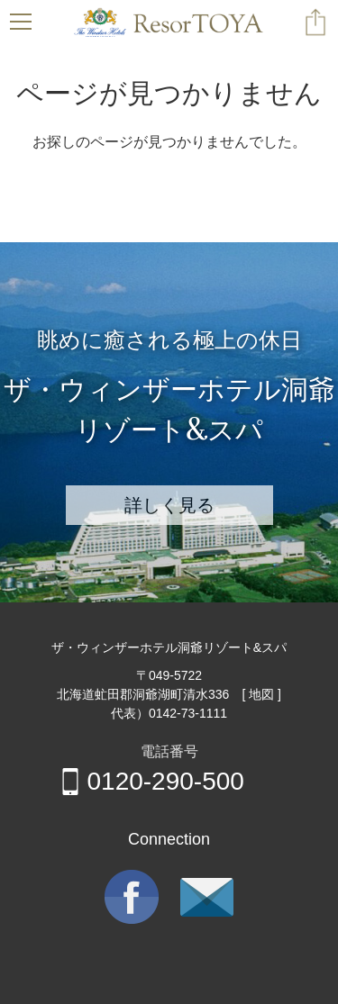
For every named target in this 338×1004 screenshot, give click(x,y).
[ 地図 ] (261, 694)
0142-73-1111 (188, 713)
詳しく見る (169, 505)
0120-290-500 (150, 781)
